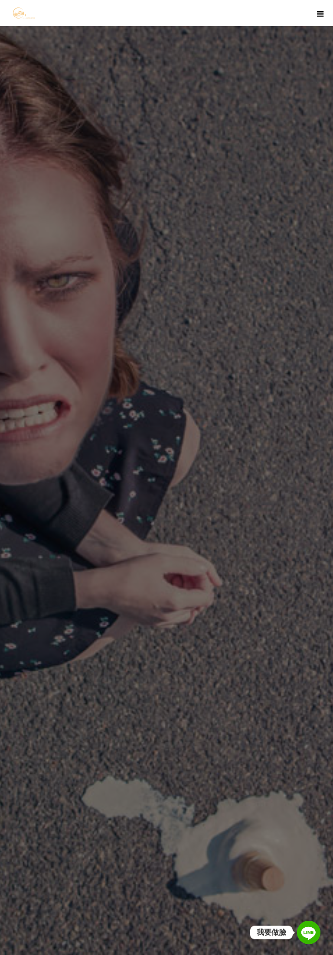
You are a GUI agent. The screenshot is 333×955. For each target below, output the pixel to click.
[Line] (308, 932)
